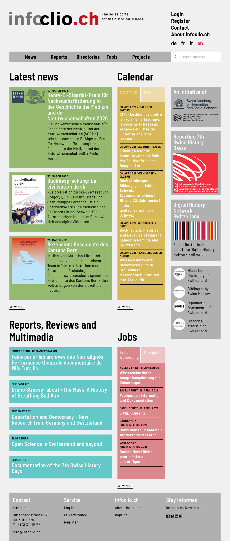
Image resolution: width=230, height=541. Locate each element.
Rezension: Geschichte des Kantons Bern (77, 247)
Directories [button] (88, 57)
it (191, 43)
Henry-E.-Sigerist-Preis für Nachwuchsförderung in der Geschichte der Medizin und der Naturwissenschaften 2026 (77, 107)
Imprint (121, 514)
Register (180, 20)
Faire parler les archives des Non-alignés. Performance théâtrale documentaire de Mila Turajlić (58, 362)
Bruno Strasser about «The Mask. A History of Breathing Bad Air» (59, 392)
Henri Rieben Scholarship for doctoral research (141, 432)
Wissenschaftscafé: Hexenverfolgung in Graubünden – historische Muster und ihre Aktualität (139, 269)
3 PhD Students (133, 413)
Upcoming (128, 91)
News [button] (30, 57)
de (174, 43)
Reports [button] (59, 57)
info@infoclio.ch (26, 531)
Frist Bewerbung (129, 355)
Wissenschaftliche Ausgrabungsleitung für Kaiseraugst (140, 377)
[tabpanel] (141, 201)
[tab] (129, 94)
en (200, 43)
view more (125, 307)
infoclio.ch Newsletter (184, 507)
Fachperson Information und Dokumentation (140, 398)
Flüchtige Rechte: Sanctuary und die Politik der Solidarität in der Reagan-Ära (141, 158)
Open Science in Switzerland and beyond (57, 444)
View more (17, 307)
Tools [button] (111, 57)
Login (177, 14)
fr (183, 43)
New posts (152, 352)
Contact (180, 27)
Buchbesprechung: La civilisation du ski (71, 183)
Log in (69, 507)
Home (17, 57)
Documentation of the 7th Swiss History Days (56, 468)
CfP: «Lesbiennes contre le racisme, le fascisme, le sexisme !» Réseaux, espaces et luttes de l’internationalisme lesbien (141, 126)
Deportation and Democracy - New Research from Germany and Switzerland (57, 419)
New (147, 91)
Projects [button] (141, 57)
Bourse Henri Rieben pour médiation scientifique (137, 456)
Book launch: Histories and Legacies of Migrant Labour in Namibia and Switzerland (140, 237)
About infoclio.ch (190, 34)
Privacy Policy (75, 514)
